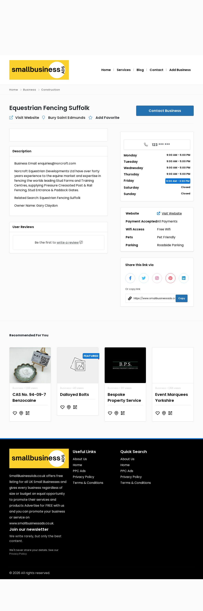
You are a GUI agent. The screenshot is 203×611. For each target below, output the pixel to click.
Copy (181, 298)
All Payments (167, 221)
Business (29, 89)
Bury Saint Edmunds (66, 117)
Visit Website (169, 213)
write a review (68, 327)
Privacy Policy (18, 585)
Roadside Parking (170, 245)
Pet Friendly (166, 237)
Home (13, 89)
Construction (50, 89)
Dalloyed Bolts (74, 426)
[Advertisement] (101, 27)
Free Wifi (163, 229)
